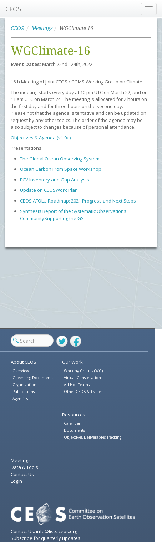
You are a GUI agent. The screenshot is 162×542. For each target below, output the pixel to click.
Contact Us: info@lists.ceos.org (44, 531)
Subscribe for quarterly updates (45, 538)
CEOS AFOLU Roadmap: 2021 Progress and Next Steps (78, 201)
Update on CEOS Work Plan (49, 190)
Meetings (42, 28)
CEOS (13, 9)
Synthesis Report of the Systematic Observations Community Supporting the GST (73, 214)
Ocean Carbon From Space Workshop (60, 169)
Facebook (75, 341)
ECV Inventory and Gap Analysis (54, 180)
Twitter (62, 341)
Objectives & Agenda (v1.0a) (41, 137)
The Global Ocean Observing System (60, 158)
